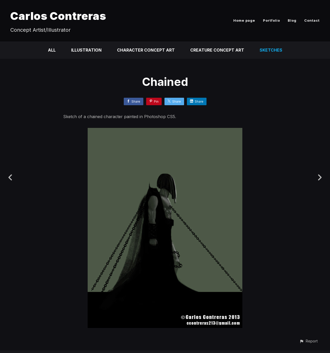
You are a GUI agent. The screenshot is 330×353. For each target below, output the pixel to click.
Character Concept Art (146, 50)
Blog (292, 20)
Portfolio (271, 20)
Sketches (271, 50)
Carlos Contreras (58, 15)
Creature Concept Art (217, 50)
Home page (244, 20)
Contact (312, 20)
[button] (308, 341)
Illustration (86, 50)
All (52, 50)
